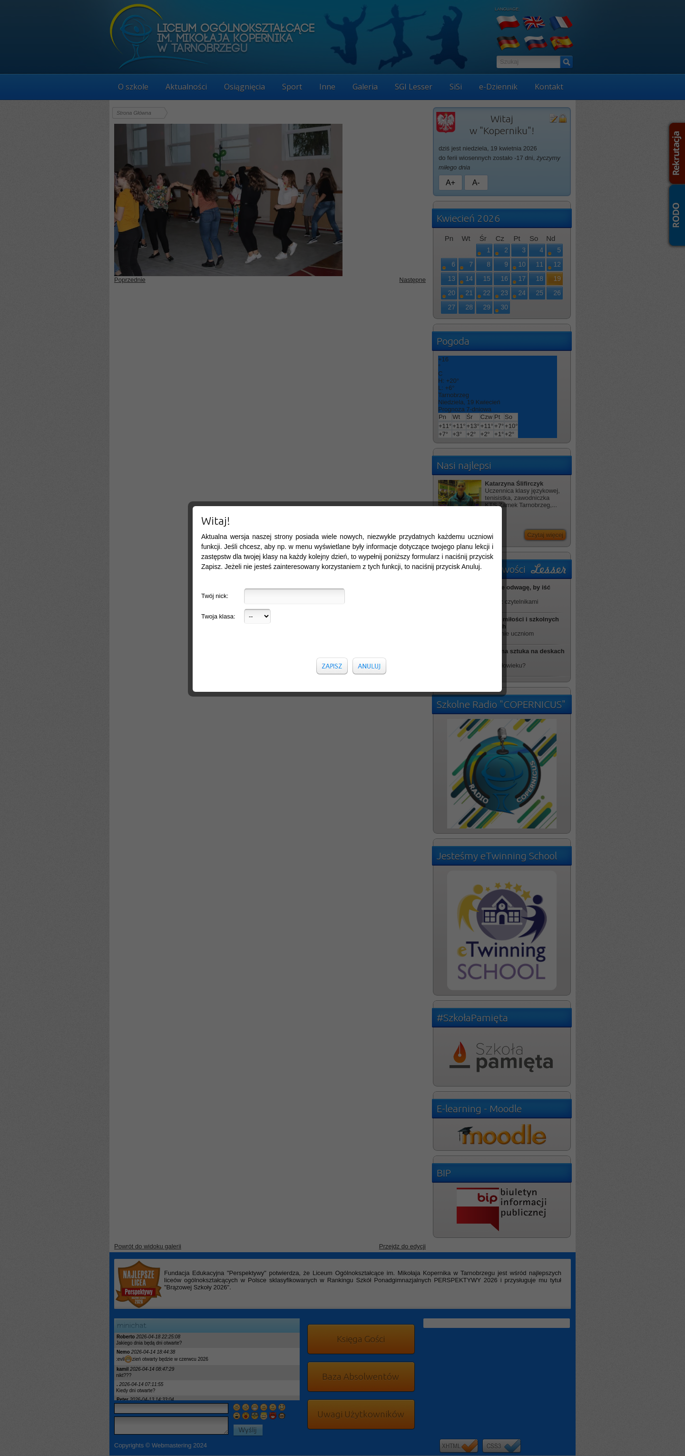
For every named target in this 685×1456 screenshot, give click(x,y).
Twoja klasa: (218, 236)
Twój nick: (214, 216)
